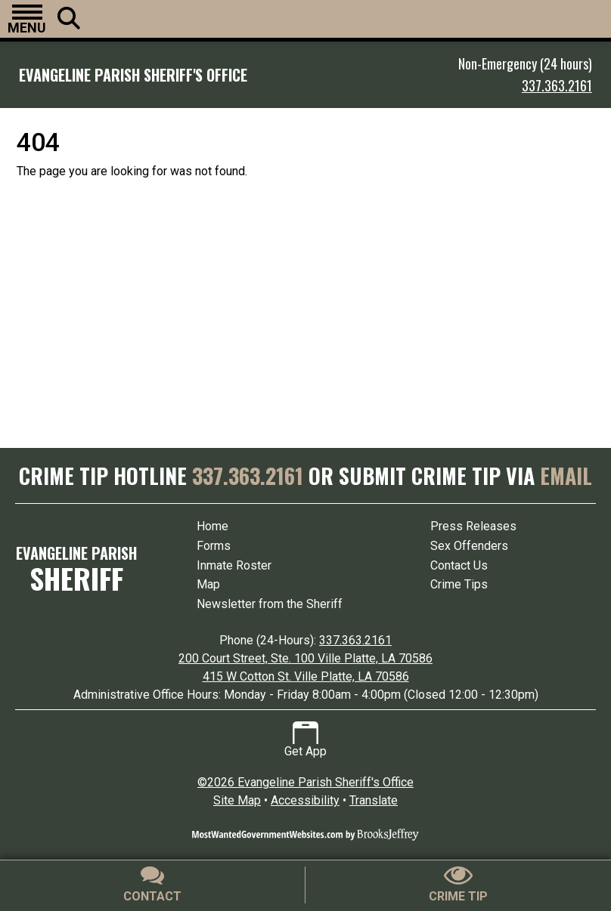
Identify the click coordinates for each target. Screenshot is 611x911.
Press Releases (473, 526)
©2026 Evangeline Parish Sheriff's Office (305, 782)
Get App (305, 739)
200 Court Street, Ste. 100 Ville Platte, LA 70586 (305, 658)
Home (212, 526)
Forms (214, 546)
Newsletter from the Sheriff (270, 604)
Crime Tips (459, 584)
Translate (373, 800)
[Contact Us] (153, 884)
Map (208, 584)
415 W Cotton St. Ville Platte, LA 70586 (306, 676)
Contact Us (459, 565)
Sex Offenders (469, 546)
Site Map (237, 800)
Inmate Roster (234, 565)
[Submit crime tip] (458, 884)
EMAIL (566, 475)
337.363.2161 (557, 85)
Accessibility (305, 800)
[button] (27, 19)
